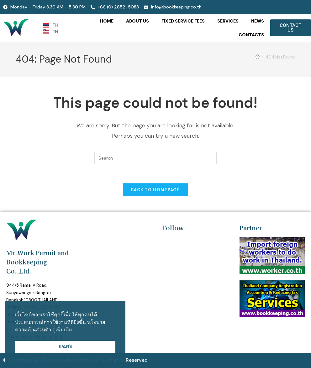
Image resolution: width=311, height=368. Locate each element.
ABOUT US (137, 21)
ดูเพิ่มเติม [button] (62, 329)
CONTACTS (251, 35)
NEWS (257, 21)
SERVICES (228, 21)
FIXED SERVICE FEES (183, 21)
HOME (106, 21)
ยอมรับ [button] (65, 346)
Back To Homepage (155, 189)
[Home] (258, 57)
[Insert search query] (155, 158)
